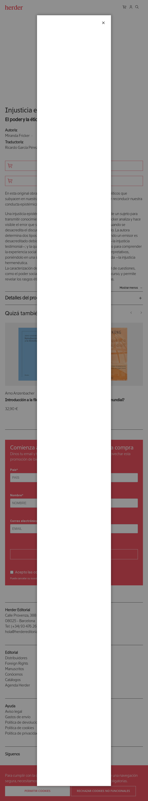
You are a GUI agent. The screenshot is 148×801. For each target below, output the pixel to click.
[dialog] (74, 400)
